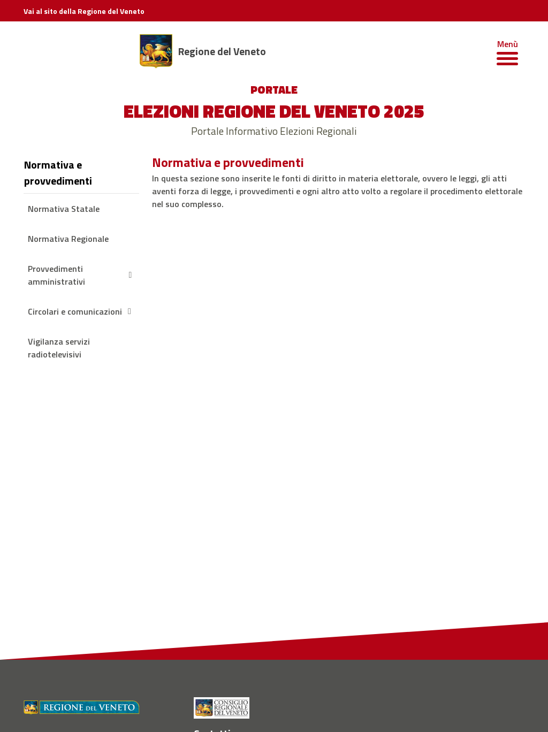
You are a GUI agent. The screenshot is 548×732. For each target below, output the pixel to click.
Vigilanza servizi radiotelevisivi (59, 348)
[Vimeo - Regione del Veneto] (295, 622)
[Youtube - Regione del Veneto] (249, 622)
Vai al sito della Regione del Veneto (84, 11)
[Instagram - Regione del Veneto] (226, 622)
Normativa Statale (64, 208)
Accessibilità (397, 708)
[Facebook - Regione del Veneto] (203, 622)
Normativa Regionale (68, 238)
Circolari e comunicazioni (81, 311)
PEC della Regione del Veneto (71, 629)
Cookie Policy (349, 708)
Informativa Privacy (288, 708)
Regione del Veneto (222, 51)
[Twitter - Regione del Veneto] (272, 622)
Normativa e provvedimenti (58, 172)
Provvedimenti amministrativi (81, 275)
